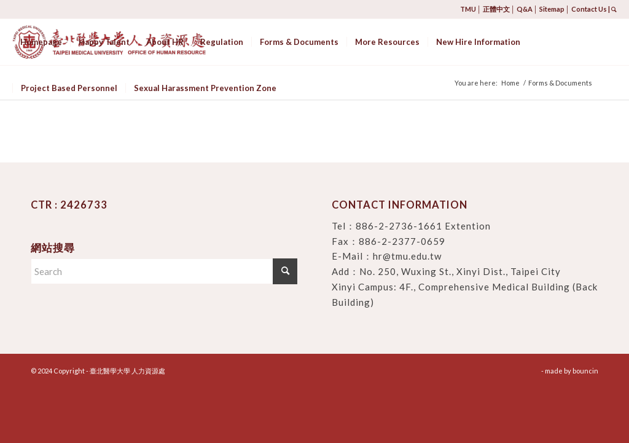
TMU (468, 9)
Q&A (525, 9)
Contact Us (589, 9)
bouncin (585, 371)
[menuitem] (41, 42)
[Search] (164, 271)
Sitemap (552, 9)
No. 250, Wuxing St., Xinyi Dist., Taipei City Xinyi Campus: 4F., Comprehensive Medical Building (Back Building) (465, 287)
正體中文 (496, 9)
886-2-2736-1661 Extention (423, 225)
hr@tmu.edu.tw (407, 255)
